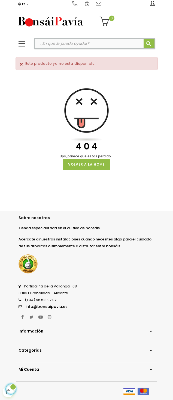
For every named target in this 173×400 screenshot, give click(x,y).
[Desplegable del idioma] (23, 4)
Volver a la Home (86, 164)
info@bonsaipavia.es (47, 306)
